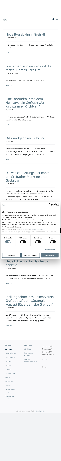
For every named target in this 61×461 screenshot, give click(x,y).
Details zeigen (50, 249)
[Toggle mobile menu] (57, 19)
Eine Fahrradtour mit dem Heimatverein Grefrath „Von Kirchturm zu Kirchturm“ (25, 102)
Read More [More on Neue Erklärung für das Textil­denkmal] (9, 283)
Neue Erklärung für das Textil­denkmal (27, 263)
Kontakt (45, 359)
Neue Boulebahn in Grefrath (26, 34)
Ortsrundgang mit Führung (25, 138)
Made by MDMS (40, 411)
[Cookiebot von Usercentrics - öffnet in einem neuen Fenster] (50, 204)
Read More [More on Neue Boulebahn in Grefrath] (9, 53)
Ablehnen (11, 255)
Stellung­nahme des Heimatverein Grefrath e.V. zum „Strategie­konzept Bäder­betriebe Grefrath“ (30, 300)
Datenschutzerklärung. (38, 229)
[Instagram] (42, 367)
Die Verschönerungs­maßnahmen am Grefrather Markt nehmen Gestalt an (29, 176)
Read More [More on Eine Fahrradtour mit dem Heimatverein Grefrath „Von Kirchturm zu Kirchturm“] (9, 125)
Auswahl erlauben (30, 255)
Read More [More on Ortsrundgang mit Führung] (9, 159)
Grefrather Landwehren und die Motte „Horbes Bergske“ (28, 68)
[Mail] (45, 367)
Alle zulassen (49, 255)
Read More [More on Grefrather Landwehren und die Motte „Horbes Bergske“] (9, 85)
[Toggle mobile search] (53, 19)
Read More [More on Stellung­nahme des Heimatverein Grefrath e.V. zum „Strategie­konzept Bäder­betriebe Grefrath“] (9, 326)
